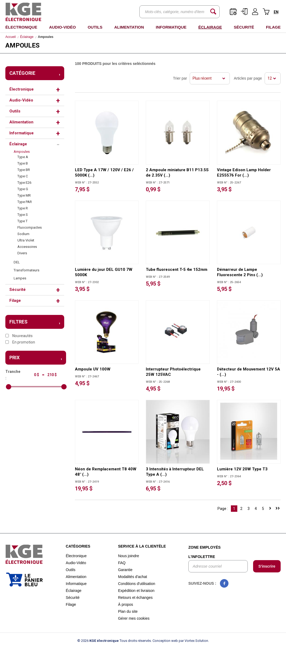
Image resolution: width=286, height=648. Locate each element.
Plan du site (128, 611)
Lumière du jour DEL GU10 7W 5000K (103, 272)
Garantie (125, 570)
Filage (273, 27)
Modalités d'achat (132, 577)
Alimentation (129, 27)
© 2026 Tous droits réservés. (114, 641)
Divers (22, 253)
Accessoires (27, 247)
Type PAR (24, 202)
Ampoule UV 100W (92, 369)
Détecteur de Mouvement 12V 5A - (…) (248, 372)
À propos (125, 604)
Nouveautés (19, 336)
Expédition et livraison (136, 590)
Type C (22, 176)
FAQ (121, 563)
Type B (22, 163)
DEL (17, 262)
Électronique (21, 27)
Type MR (24, 195)
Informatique (171, 27)
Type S (22, 215)
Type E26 (24, 183)
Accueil (10, 37)
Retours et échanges (135, 597)
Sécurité (244, 27)
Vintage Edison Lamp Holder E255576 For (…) (244, 172)
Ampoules (22, 152)
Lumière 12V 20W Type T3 (242, 469)
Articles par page (248, 78)
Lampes (20, 278)
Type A (22, 157)
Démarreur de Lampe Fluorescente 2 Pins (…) (240, 272)
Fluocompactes (29, 227)
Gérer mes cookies (133, 618)
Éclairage (210, 27)
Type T (22, 221)
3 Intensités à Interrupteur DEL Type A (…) (175, 472)
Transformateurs (26, 270)
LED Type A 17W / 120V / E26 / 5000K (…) (104, 172)
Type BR (23, 170)
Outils (95, 27)
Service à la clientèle (142, 546)
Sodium (23, 234)
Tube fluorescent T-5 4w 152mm (176, 269)
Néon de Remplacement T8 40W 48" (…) (105, 472)
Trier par (180, 78)
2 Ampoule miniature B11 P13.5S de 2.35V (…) (177, 172)
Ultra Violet (25, 240)
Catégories (78, 546)
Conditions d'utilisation (136, 583)
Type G (22, 189)
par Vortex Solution (193, 641)
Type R (22, 208)
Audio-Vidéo (62, 27)
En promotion (20, 342)
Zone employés (204, 547)
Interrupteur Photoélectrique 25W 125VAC (173, 372)
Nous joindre (128, 556)
